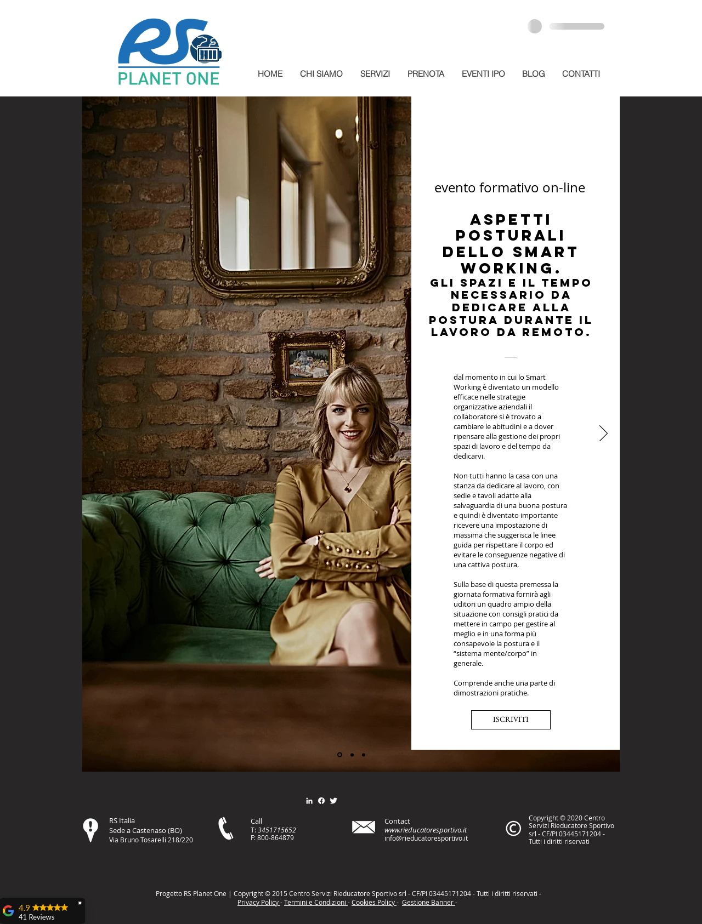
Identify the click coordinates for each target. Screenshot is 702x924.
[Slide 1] (339, 754)
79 (290, 837)
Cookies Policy (374, 902)
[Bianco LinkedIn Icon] (309, 800)
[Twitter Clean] (333, 800)
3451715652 (277, 829)
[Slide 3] (363, 754)
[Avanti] (603, 434)
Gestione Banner (428, 902)
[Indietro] (99, 434)
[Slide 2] (352, 754)
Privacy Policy (258, 902)
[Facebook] (321, 800)
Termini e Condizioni (316, 902)
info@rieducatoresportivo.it (426, 838)
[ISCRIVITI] (511, 719)
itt (506, 893)
